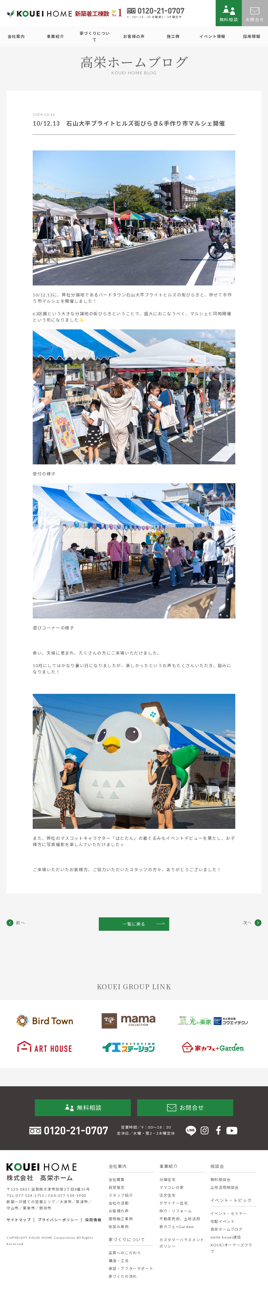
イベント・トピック (231, 1200)
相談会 (217, 1166)
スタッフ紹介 (121, 1195)
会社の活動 (119, 1203)
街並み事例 (119, 1226)
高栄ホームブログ (226, 1229)
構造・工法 (119, 1260)
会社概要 (117, 1179)
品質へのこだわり (125, 1253)
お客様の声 (119, 1211)
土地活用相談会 (224, 1187)
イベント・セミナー (228, 1213)
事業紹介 (168, 1166)
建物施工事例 (121, 1219)
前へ (20, 923)
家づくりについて (127, 1239)
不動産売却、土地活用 (179, 1219)
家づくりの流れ (123, 1276)
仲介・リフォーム (175, 1211)
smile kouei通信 (225, 1237)
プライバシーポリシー (58, 1220)
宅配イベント (222, 1221)
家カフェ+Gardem (176, 1226)
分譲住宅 (167, 1179)
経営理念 (117, 1187)
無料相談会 (220, 1179)
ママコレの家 (171, 1187)
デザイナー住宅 (173, 1203)
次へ (247, 923)
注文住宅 (167, 1195)
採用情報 (93, 1220)
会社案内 (118, 1166)
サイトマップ (19, 1220)
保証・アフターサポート (131, 1268)
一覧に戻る (134, 923)
